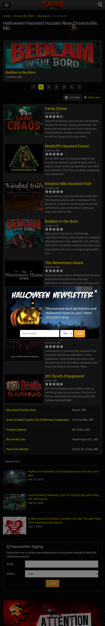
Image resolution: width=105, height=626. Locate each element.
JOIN (79, 333)
